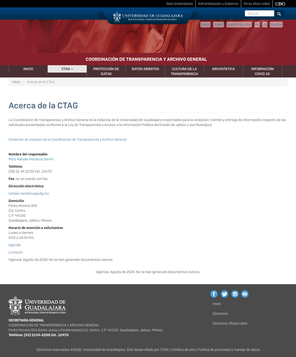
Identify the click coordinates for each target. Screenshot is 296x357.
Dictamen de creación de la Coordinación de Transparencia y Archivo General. (68, 139)
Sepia (205, 24)
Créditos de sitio (183, 349)
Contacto (16, 252)
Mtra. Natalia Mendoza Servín (31, 159)
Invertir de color (239, 24)
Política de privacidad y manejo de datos (229, 349)
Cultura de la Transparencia (184, 71)
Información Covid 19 (262, 71)
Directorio (220, 313)
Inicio (28, 69)
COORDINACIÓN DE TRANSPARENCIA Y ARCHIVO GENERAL (146, 59)
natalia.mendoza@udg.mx (29, 193)
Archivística (223, 69)
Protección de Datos (106, 71)
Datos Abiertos (145, 69)
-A (265, 24)
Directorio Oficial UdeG (230, 323)
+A (257, 24)
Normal (276, 24)
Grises (218, 24)
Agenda (15, 245)
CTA (163, 349)
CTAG (67, 69)
